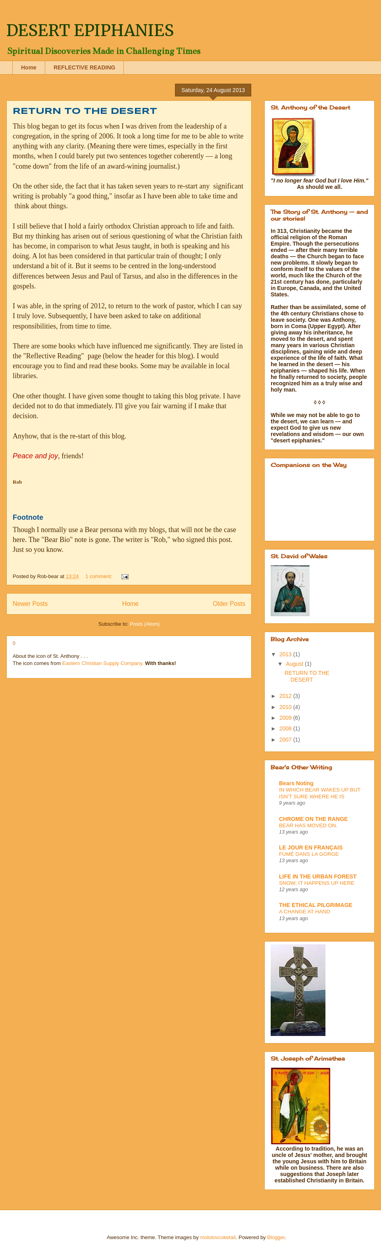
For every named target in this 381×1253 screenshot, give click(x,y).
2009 (286, 718)
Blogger (276, 1237)
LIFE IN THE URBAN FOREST (317, 876)
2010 (286, 707)
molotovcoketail (218, 1237)
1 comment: (99, 576)
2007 (286, 739)
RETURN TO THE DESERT (85, 111)
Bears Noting (296, 783)
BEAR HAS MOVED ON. (308, 825)
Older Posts (229, 603)
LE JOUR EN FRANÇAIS (311, 847)
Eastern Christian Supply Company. (103, 663)
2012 (286, 696)
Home (29, 67)
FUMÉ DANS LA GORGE (309, 854)
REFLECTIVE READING (84, 67)
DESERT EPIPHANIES (90, 30)
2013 (286, 654)
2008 (286, 728)
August (295, 664)
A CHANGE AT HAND (304, 912)
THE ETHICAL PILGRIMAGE (315, 905)
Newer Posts (30, 603)
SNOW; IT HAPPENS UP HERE (316, 883)
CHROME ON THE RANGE (313, 819)
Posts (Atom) (145, 624)
